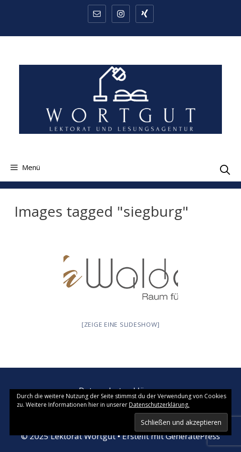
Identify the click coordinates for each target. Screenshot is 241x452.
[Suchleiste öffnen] (225, 169)
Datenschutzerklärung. (159, 405)
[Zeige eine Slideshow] (121, 324)
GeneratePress (193, 436)
